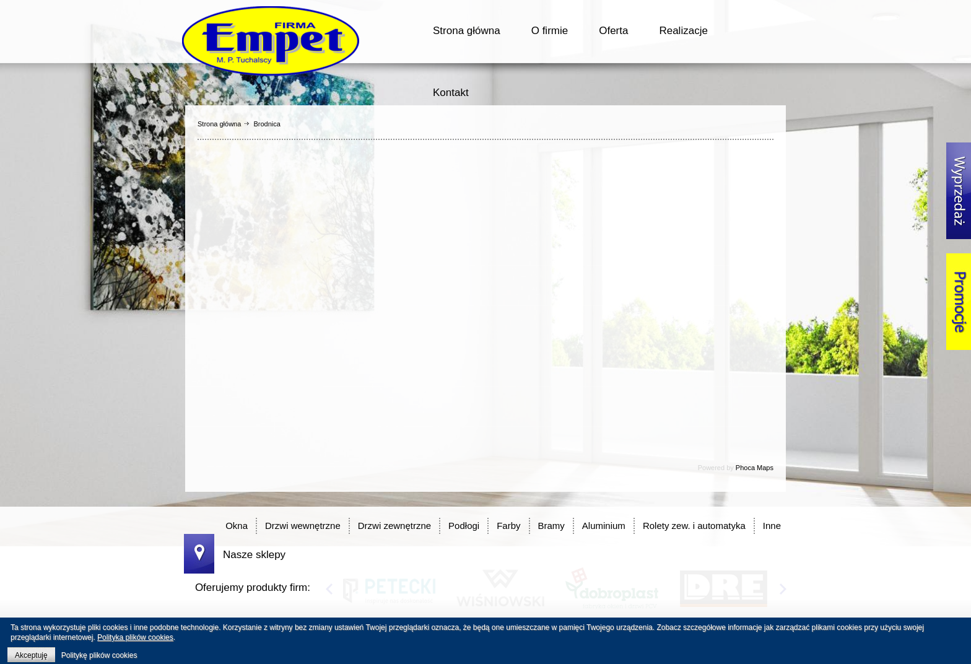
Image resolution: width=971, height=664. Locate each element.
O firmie (549, 31)
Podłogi (463, 525)
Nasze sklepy (254, 555)
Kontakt (451, 92)
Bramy (551, 525)
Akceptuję (31, 655)
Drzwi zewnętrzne (394, 525)
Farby (508, 525)
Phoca (745, 467)
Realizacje (683, 31)
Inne (772, 525)
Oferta (613, 31)
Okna (236, 525)
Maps (765, 467)
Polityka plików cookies (135, 637)
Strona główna (466, 31)
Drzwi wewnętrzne (303, 525)
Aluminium (603, 525)
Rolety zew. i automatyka (694, 525)
